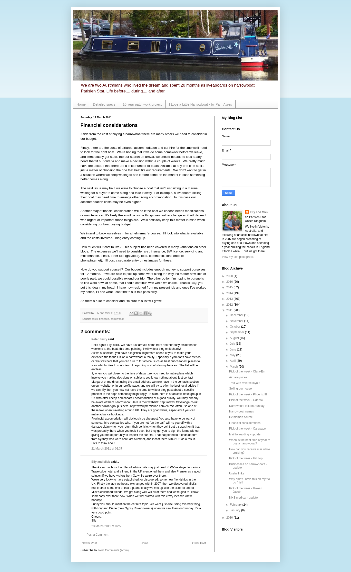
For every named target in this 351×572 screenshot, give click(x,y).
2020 (230, 276)
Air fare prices (238, 377)
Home (81, 104)
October (235, 326)
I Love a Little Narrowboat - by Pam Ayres (200, 104)
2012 (230, 304)
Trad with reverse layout (244, 383)
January (235, 510)
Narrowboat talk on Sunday (246, 406)
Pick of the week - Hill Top (246, 458)
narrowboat (117, 318)
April (233, 360)
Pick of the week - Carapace (247, 428)
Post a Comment (97, 534)
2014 (230, 293)
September (237, 332)
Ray (193, 283)
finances (104, 318)
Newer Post (89, 543)
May (233, 355)
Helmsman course (241, 417)
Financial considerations (245, 423)
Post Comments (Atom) (113, 550)
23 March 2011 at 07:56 (106, 526)
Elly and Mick (100, 461)
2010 (230, 517)
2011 (230, 310)
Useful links (236, 473)
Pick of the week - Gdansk (246, 400)
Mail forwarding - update (245, 434)
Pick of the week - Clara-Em (247, 371)
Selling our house (240, 388)
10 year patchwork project (142, 104)
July (233, 343)
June (233, 349)
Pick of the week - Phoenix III (248, 394)
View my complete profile (238, 257)
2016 (230, 281)
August (235, 338)
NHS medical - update (243, 497)
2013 (230, 299)
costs (95, 318)
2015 (230, 287)
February (236, 504)
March (234, 366)
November (237, 321)
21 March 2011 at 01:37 (106, 448)
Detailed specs (104, 104)
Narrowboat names (241, 411)
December (237, 315)
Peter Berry (99, 339)
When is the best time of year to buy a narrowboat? (249, 441)
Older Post (199, 543)
